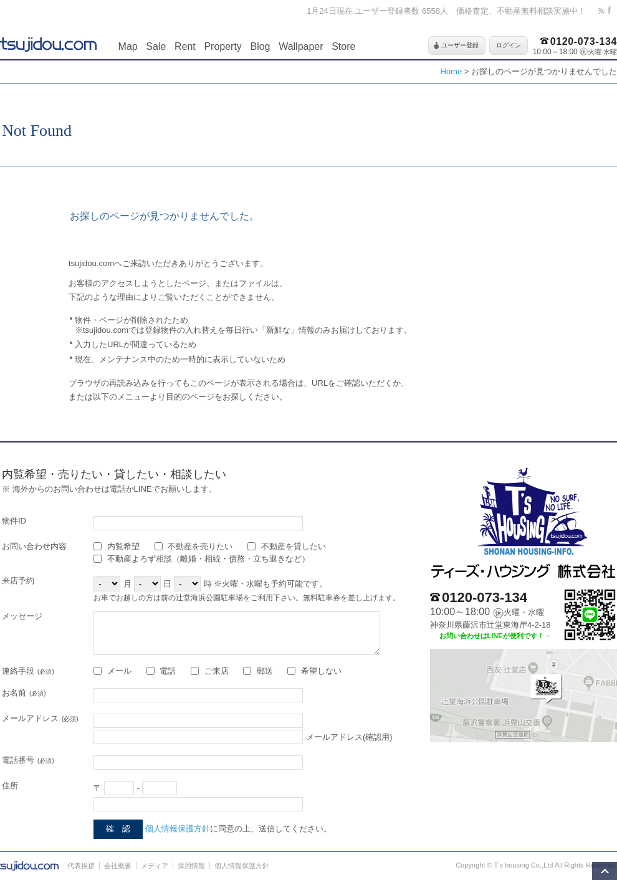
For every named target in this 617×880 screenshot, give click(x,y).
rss (603, 11)
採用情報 (191, 865)
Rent (185, 46)
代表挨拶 (81, 865)
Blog (260, 46)
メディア (154, 865)
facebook (612, 11)
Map (128, 46)
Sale (156, 46)
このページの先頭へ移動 (604, 871)
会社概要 (118, 865)
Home (451, 71)
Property (222, 46)
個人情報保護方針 (177, 828)
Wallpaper (301, 46)
